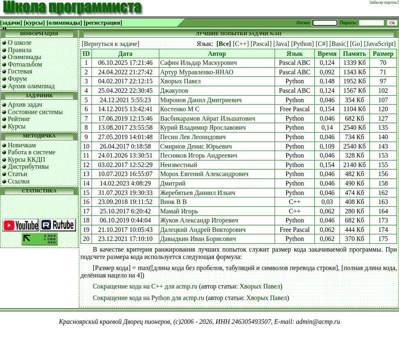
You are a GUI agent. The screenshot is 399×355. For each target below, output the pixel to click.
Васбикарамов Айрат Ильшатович (207, 118)
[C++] (241, 43)
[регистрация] (103, 22)
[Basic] (338, 43)
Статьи (17, 173)
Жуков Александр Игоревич (199, 220)
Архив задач (25, 104)
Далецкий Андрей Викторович (202, 229)
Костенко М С (180, 108)
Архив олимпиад (31, 85)
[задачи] (11, 22)
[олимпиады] (64, 22)
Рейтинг (19, 118)
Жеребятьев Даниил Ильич (197, 192)
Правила (20, 49)
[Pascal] (261, 43)
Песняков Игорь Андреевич (198, 155)
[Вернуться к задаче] (111, 43)
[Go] (356, 43)
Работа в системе (31, 152)
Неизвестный (178, 164)
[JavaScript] (380, 43)
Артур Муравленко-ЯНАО (197, 72)
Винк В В (173, 201)
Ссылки (19, 181)
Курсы (16, 126)
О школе (20, 42)
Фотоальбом (25, 64)
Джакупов (174, 90)
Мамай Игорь (179, 211)
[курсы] (34, 22)
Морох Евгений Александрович (204, 173)
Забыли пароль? (384, 2)
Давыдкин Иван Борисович (198, 238)
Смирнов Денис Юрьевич (196, 146)
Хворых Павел (180, 81)
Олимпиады (24, 56)
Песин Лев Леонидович (193, 136)
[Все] (223, 43)
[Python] (302, 43)
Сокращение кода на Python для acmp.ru (148, 297)
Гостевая (20, 71)
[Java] (281, 43)
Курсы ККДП (26, 159)
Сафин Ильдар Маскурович (198, 62)
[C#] (322, 43)
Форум (17, 78)
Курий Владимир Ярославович (203, 127)
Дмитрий (173, 183)
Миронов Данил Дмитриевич (201, 99)
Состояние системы (35, 111)
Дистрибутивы (28, 166)
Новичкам (22, 145)
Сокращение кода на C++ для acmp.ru (145, 286)
